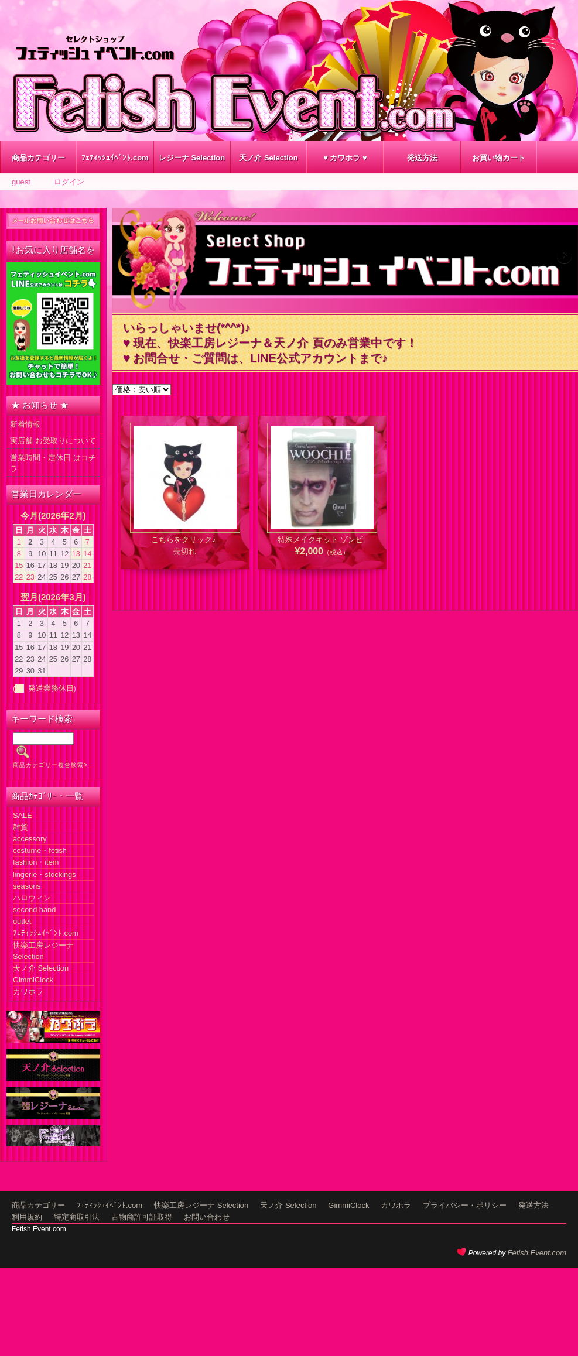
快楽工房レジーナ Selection (201, 1205)
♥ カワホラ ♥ (345, 157)
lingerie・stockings (44, 874)
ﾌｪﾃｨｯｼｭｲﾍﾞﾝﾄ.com (114, 157)
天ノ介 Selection (268, 157)
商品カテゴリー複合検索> (50, 765)
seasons (27, 886)
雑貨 (20, 827)
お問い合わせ (207, 1217)
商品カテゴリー (38, 157)
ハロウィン (32, 897)
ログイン (69, 181)
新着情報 (25, 424)
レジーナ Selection (192, 157)
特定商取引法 (77, 1217)
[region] (345, 260)
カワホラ (28, 991)
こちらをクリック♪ (183, 539)
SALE (22, 815)
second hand (34, 909)
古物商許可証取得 (141, 1217)
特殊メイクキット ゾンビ (321, 539)
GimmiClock (33, 979)
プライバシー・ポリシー (465, 1205)
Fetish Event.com (537, 1252)
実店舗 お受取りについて (53, 440)
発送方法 (422, 157)
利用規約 (27, 1217)
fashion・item (36, 862)
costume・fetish (40, 850)
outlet (22, 921)
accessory (30, 838)
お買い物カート (498, 157)
